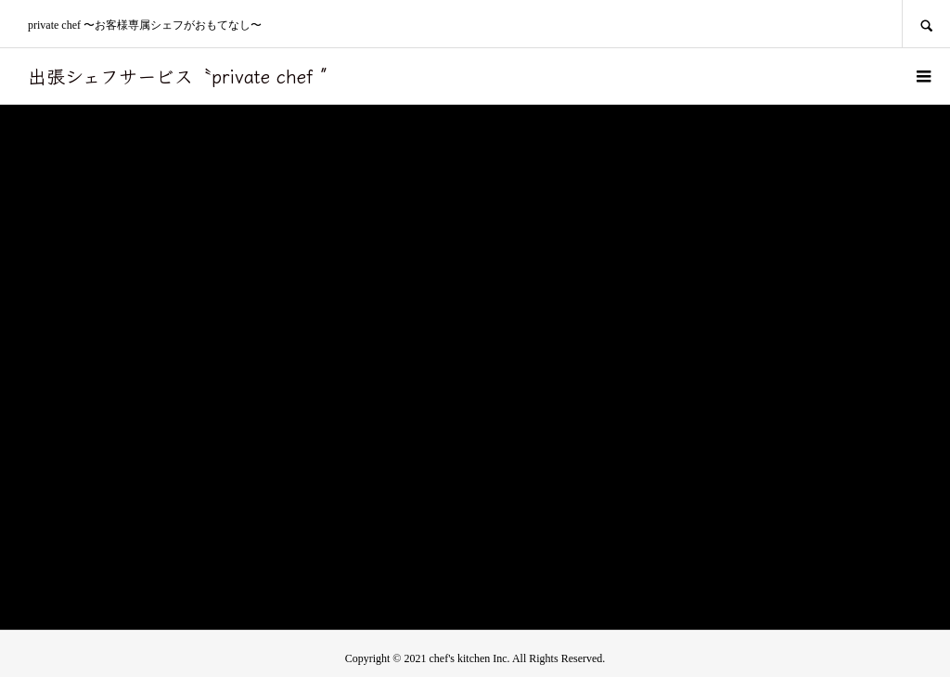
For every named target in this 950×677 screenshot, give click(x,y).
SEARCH (926, 23)
